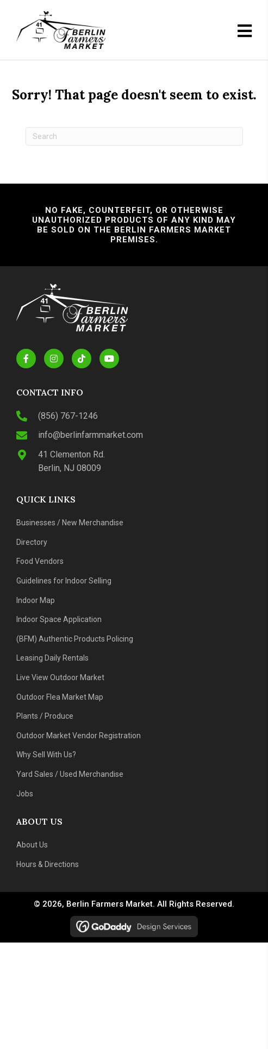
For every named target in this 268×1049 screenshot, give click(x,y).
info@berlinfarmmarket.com (90, 435)
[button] (26, 358)
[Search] (134, 136)
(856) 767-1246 (68, 416)
